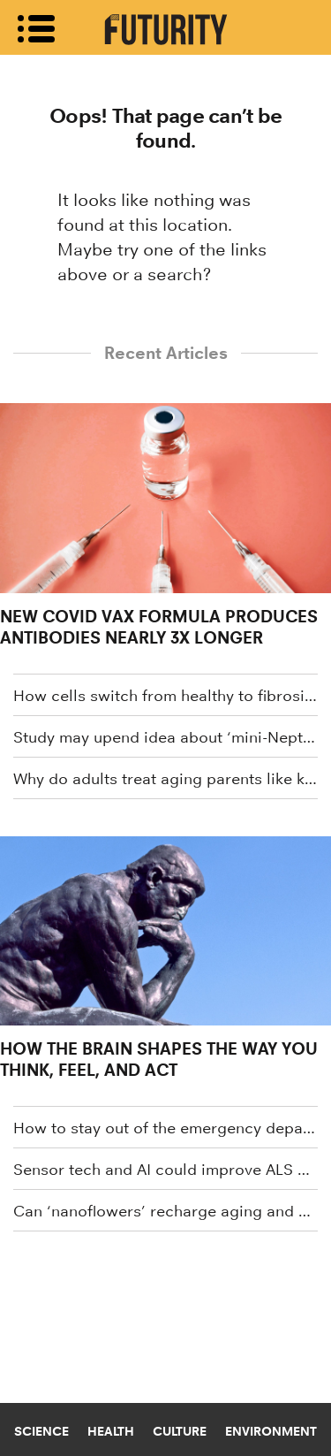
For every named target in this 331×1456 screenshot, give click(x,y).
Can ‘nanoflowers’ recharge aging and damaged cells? (165, 1211)
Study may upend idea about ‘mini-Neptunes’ (165, 737)
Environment (271, 1431)
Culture (180, 1431)
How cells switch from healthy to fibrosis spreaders (165, 696)
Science (41, 1431)
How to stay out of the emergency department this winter (165, 1128)
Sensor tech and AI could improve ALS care (165, 1169)
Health (110, 1431)
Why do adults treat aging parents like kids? (165, 779)
